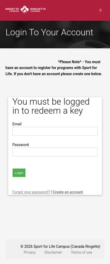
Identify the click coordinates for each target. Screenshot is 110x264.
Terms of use (82, 252)
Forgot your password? (31, 192)
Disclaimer (53, 252)
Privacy (30, 252)
